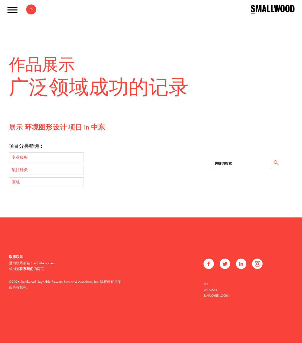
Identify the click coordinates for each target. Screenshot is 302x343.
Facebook (208, 264)
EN (31, 9)
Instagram (257, 264)
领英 (241, 264)
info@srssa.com (44, 263)
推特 (225, 264)
